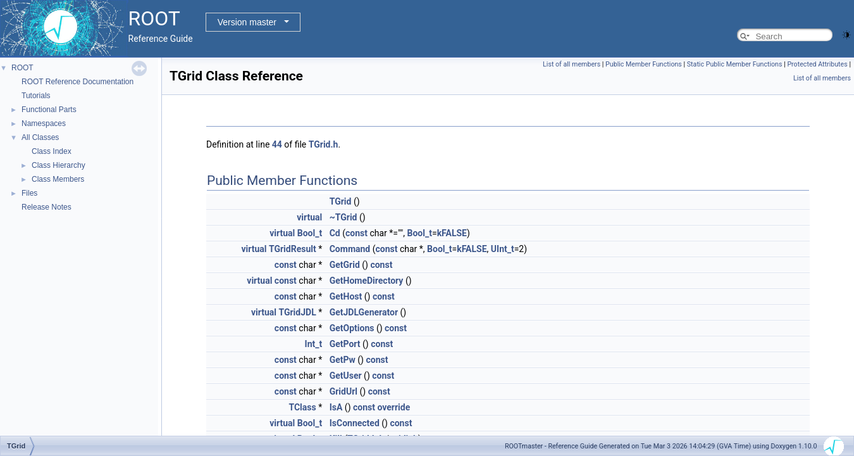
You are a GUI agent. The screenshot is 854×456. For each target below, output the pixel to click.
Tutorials (36, 95)
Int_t (314, 344)
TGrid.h (323, 144)
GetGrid (345, 265)
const (356, 233)
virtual (309, 217)
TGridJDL (297, 312)
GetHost (346, 296)
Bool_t (309, 233)
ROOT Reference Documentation (77, 81)
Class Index (51, 151)
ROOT (22, 67)
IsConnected (355, 423)
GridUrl (343, 391)
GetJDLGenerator (364, 312)
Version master (247, 22)
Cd (335, 233)
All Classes (40, 137)
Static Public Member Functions (735, 64)
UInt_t (502, 249)
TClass (302, 407)
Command (350, 249)
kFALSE (452, 233)
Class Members (58, 179)
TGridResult (292, 249)
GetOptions (352, 328)
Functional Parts (49, 109)
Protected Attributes (817, 64)
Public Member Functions (643, 64)
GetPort (345, 344)
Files (29, 193)
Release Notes (46, 207)
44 (277, 144)
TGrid (341, 201)
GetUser (346, 375)
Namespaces (44, 123)
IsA (336, 407)
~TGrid (343, 217)
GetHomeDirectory (367, 281)
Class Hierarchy (58, 165)
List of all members (571, 64)
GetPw (343, 360)
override (393, 407)
